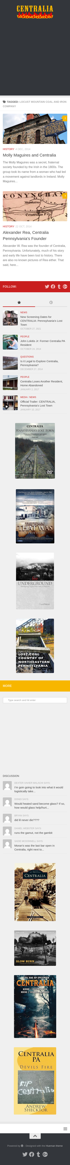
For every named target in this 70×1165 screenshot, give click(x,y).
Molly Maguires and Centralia (29, 155)
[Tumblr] (59, 286)
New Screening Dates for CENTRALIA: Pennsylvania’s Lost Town (41, 320)
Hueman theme (54, 1145)
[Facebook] (53, 286)
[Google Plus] (65, 286)
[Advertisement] (35, 61)
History (8, 149)
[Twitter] (47, 286)
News (23, 312)
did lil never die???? (26, 820)
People (24, 336)
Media (23, 397)
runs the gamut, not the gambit (33, 832)
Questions (27, 357)
